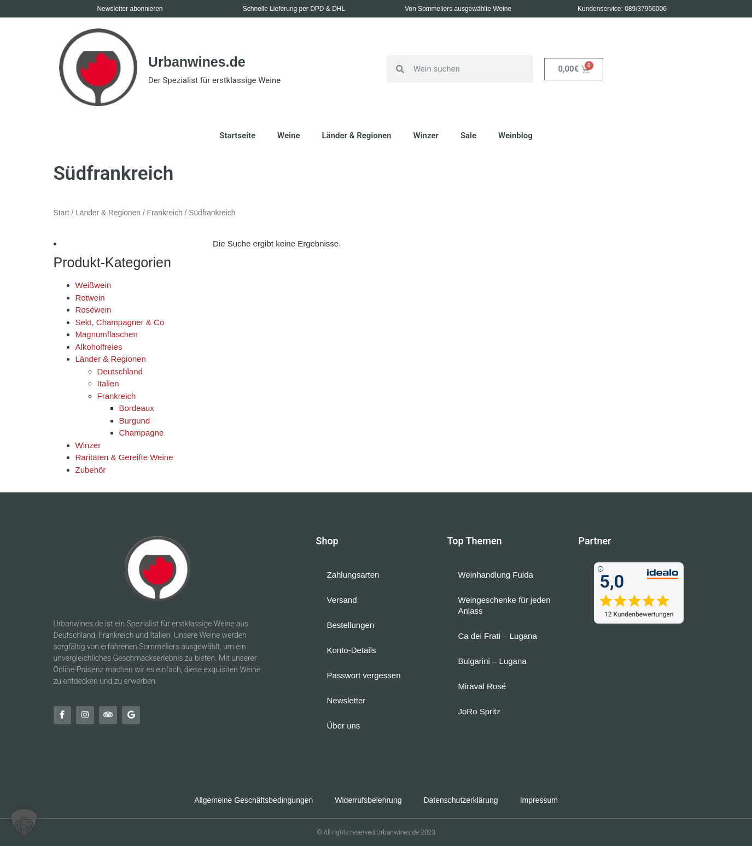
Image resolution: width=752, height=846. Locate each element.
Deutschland (120, 371)
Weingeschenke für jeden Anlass (504, 605)
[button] (24, 822)
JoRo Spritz (479, 711)
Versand (342, 599)
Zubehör (90, 469)
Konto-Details (351, 650)
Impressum (539, 800)
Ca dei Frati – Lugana (497, 636)
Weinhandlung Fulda (495, 574)
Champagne (141, 432)
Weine (288, 135)
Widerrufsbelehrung (368, 800)
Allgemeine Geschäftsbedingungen (253, 800)
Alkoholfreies (99, 346)
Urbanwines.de (197, 61)
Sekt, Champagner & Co (120, 322)
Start (61, 213)
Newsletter (346, 700)
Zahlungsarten (353, 574)
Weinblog (515, 135)
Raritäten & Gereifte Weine (124, 457)
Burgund (134, 420)
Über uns (343, 725)
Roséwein (93, 309)
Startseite (237, 135)
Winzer (426, 135)
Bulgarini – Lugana (492, 661)
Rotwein (90, 297)
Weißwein (93, 285)
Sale (468, 135)
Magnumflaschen (106, 334)
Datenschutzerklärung (460, 800)
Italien (108, 383)
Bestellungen (351, 625)
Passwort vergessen (364, 675)
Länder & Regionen (356, 135)
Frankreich (165, 213)
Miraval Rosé (482, 686)
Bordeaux (136, 408)
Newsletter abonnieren (129, 9)
